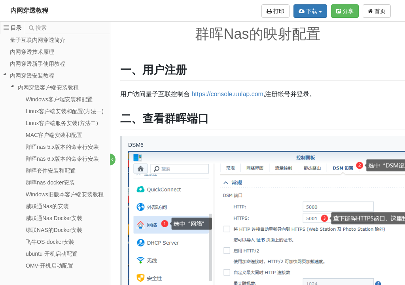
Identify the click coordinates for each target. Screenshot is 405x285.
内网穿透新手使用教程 (37, 64)
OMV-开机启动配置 (49, 265)
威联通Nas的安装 (47, 206)
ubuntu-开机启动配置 (52, 254)
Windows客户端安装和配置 (59, 99)
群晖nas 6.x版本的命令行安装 (62, 159)
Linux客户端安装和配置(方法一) (65, 111)
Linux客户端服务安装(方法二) (62, 123)
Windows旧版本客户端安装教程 (65, 194)
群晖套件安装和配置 (51, 170)
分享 (345, 11)
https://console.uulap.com (227, 94)
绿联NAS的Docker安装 (54, 230)
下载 (310, 11)
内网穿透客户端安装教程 (48, 87)
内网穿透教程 (29, 10)
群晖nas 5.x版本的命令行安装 (62, 147)
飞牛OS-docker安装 (50, 242)
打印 (275, 11)
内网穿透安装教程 (32, 75)
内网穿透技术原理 (32, 52)
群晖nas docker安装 (50, 182)
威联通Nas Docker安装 (54, 218)
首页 (377, 11)
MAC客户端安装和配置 (54, 135)
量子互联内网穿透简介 (37, 40)
